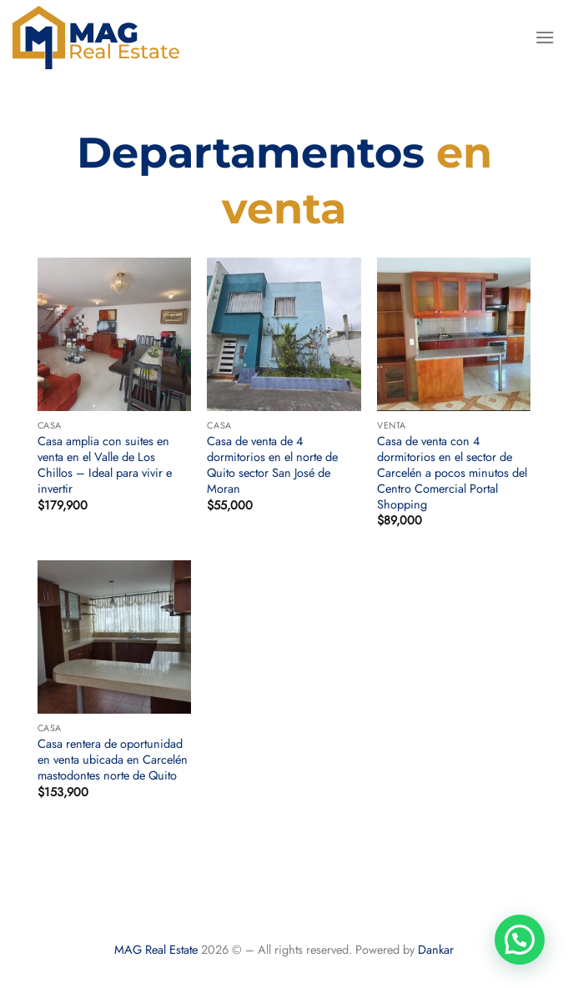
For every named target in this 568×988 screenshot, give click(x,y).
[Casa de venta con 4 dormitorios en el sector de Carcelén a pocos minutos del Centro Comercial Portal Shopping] (453, 334)
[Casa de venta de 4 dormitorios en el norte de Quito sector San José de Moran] (283, 334)
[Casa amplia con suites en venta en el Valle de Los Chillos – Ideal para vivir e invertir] (114, 334)
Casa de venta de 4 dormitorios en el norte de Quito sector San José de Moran (272, 465)
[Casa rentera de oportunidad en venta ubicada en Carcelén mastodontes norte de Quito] (114, 637)
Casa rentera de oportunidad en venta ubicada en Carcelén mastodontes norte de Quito (113, 760)
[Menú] (545, 37)
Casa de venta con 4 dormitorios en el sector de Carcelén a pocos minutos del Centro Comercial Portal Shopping (452, 473)
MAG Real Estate (156, 949)
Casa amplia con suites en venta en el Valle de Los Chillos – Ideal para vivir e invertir (105, 465)
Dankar (436, 949)
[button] (520, 940)
